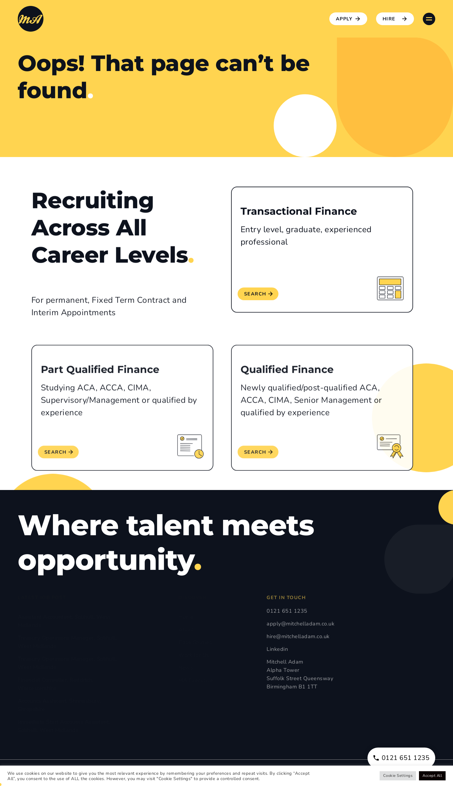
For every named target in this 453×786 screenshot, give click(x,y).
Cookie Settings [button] (398, 775)
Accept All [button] (432, 775)
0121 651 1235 (401, 757)
